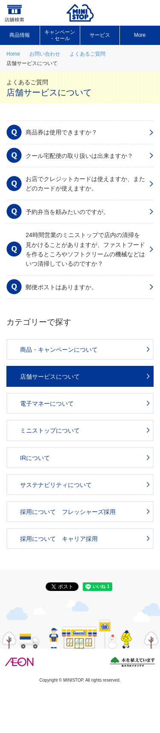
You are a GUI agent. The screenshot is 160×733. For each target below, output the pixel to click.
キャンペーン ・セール (59, 35)
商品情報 (19, 35)
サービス (100, 35)
